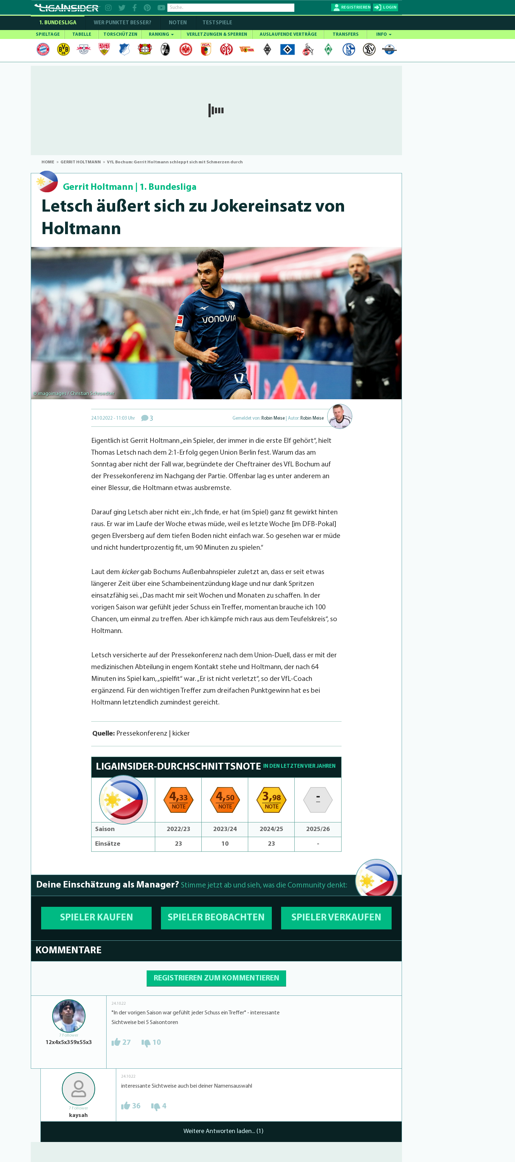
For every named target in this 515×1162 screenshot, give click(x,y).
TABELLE (81, 34)
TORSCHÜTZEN (120, 34)
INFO (384, 34)
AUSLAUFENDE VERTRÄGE (288, 34)
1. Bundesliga (58, 23)
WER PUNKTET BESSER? (122, 23)
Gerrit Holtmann (98, 187)
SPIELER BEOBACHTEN (216, 918)
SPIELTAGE (48, 34)
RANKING (161, 34)
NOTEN (178, 23)
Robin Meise (273, 418)
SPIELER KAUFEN (96, 918)
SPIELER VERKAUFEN (336, 918)
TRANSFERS (346, 34)
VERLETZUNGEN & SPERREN (217, 34)
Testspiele (216, 23)
